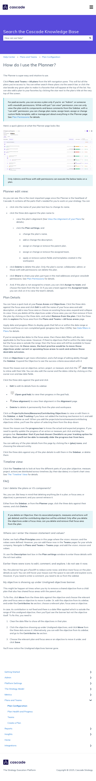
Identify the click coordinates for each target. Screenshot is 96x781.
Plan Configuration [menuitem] (17, 705)
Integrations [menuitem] (10, 745)
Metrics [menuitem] (8, 694)
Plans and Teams (28, 57)
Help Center (9, 57)
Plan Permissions (20, 117)
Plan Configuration (51, 57)
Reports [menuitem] (8, 728)
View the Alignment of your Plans (64, 219)
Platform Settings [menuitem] (13, 683)
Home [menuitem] (7, 740)
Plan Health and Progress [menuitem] (20, 711)
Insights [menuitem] (8, 734)
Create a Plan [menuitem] (14, 723)
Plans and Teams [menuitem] (13, 700)
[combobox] (45, 37)
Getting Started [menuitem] (12, 672)
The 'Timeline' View (17, 474)
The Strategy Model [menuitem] (14, 688)
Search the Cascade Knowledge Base (41, 31)
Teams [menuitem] (11, 717)
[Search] (90, 37)
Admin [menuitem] (8, 677)
